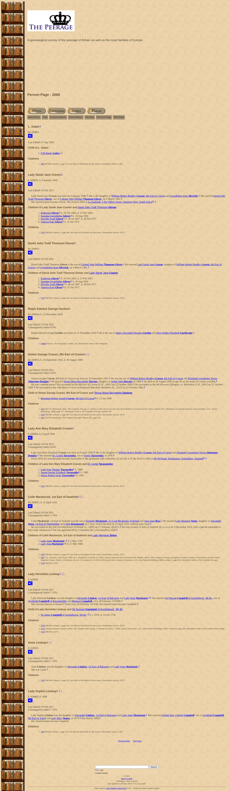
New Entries (34, 117)
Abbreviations (76, 117)
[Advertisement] (126, 68)
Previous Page (104, 117)
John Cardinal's (111, 788)
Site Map (89, 117)
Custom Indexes (58, 117)
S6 (42, 557)
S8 (42, 164)
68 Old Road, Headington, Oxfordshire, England (178, 458)
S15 (43, 628)
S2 (42, 409)
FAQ (45, 117)
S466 (43, 343)
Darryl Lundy (126, 778)
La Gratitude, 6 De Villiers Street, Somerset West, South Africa (120, 202)
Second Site (122, 788)
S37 (43, 232)
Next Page (119, 117)
